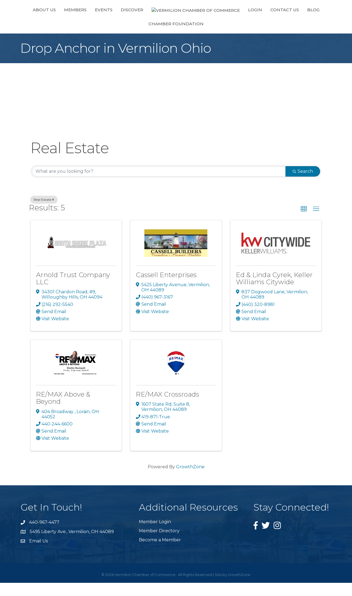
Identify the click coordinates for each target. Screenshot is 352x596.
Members (67, 23)
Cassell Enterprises (166, 288)
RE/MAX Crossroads (167, 407)
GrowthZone (190, 480)
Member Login (155, 534)
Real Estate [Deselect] (44, 213)
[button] (303, 222)
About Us (36, 23)
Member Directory (159, 544)
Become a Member (160, 553)
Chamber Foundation (300, 23)
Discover (123, 23)
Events (95, 23)
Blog (258, 23)
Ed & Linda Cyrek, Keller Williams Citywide (274, 291)
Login (200, 23)
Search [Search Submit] (303, 184)
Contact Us (229, 23)
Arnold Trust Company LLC (73, 291)
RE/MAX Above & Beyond (63, 411)
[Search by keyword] (159, 184)
